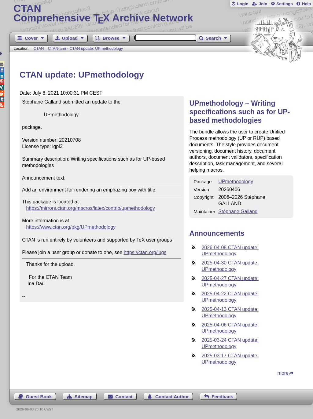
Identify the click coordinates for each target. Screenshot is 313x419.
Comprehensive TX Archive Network (161, 14)
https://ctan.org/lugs (145, 252)
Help (306, 4)
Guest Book (39, 396)
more (283, 373)
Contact (124, 396)
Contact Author (172, 396)
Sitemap (84, 396)
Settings (284, 4)
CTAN (39, 48)
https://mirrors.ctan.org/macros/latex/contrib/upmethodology (90, 208)
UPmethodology (235, 181)
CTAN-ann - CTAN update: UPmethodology (85, 48)
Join (263, 4)
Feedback (222, 396)
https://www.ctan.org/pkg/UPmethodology (71, 227)
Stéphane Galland (237, 211)
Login (242, 4)
